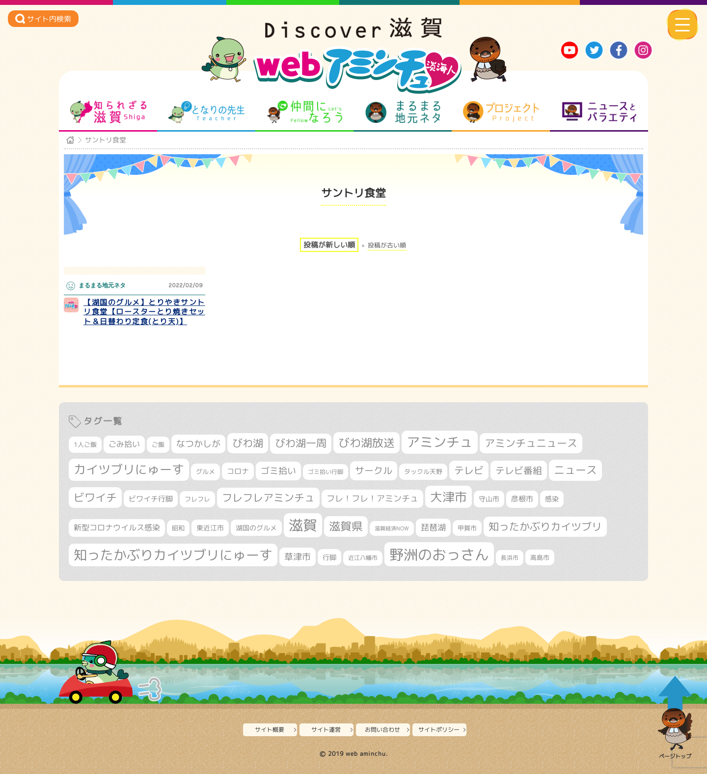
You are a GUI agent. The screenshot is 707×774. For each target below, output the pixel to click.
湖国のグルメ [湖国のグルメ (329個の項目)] (256, 527)
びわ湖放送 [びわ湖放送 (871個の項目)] (366, 442)
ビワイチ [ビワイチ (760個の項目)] (95, 497)
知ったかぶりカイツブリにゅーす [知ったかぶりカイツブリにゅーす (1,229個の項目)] (173, 555)
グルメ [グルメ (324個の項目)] (205, 471)
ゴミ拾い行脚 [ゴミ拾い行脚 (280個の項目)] (325, 472)
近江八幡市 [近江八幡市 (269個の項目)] (363, 558)
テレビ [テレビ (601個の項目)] (469, 470)
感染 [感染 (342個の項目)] (552, 499)
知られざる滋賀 (108, 112)
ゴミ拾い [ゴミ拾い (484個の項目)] (278, 471)
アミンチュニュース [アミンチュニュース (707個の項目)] (531, 443)
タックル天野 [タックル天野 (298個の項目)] (423, 471)
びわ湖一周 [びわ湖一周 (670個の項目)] (300, 443)
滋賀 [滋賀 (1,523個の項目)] (303, 525)
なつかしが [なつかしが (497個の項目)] (198, 444)
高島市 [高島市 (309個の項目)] (539, 557)
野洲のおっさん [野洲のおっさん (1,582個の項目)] (439, 554)
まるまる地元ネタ (403, 112)
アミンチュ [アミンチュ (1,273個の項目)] (440, 442)
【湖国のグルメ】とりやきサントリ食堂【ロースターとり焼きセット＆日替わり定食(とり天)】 (144, 312)
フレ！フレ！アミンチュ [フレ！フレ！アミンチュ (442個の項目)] (372, 498)
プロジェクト (501, 112)
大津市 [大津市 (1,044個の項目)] (448, 496)
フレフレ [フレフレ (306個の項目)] (197, 499)
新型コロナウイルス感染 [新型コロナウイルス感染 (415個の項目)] (117, 527)
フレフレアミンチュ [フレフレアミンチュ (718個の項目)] (268, 497)
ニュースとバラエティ (599, 112)
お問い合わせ (382, 729)
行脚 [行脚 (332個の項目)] (329, 557)
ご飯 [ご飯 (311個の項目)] (158, 444)
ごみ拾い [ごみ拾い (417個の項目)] (124, 444)
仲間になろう (305, 112)
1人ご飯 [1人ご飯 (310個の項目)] (85, 444)
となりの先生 (206, 112)
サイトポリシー (439, 729)
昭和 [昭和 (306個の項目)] (178, 528)
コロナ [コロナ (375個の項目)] (238, 471)
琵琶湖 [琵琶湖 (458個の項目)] (433, 527)
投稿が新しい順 (329, 245)
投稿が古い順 (387, 245)
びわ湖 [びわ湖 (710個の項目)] (247, 443)
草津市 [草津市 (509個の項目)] (297, 557)
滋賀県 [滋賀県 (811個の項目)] (346, 526)
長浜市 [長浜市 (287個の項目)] (509, 557)
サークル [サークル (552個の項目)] (373, 470)
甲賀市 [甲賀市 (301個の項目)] (467, 528)
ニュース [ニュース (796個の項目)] (575, 469)
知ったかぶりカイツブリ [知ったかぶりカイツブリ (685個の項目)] (545, 526)
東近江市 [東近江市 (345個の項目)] (210, 528)
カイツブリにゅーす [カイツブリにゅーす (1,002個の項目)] (129, 469)
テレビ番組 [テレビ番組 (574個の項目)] (518, 470)
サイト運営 (326, 729)
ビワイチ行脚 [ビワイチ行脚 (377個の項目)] (151, 499)
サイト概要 (269, 729)
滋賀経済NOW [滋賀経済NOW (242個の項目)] (392, 528)
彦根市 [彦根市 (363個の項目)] (522, 499)
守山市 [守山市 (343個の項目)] (489, 499)
